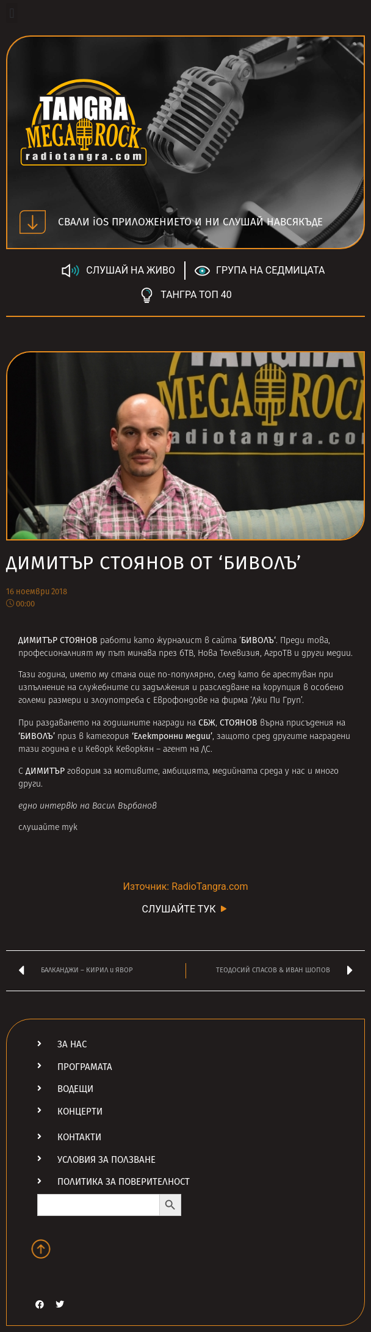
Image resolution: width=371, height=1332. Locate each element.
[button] (12, 13)
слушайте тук (47, 827)
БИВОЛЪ (257, 640)
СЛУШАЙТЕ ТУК (185, 908)
